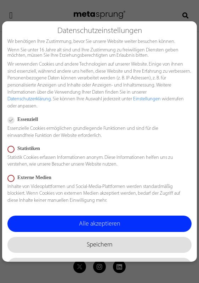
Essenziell (24, 119)
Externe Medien (31, 178)
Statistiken (26, 148)
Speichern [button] (100, 245)
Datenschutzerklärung (29, 99)
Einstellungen (147, 99)
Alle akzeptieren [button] (99, 224)
